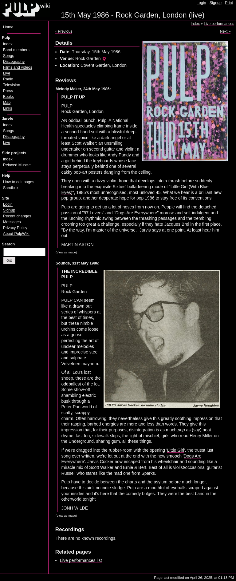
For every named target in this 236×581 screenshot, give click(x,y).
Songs (8, 56)
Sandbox (10, 188)
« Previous (63, 31)
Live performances (219, 24)
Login (201, 3)
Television (11, 85)
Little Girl (175, 450)
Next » (225, 31)
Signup (216, 3)
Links (7, 108)
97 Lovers (93, 212)
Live (6, 73)
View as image (66, 252)
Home (8, 27)
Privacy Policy (15, 228)
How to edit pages (18, 182)
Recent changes (17, 216)
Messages (12, 222)
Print (229, 3)
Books (8, 97)
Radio (8, 79)
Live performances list (81, 560)
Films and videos (17, 67)
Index (195, 24)
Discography (14, 61)
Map (7, 102)
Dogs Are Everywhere (136, 212)
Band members (16, 50)
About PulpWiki (16, 234)
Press (8, 91)
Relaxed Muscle (17, 165)
